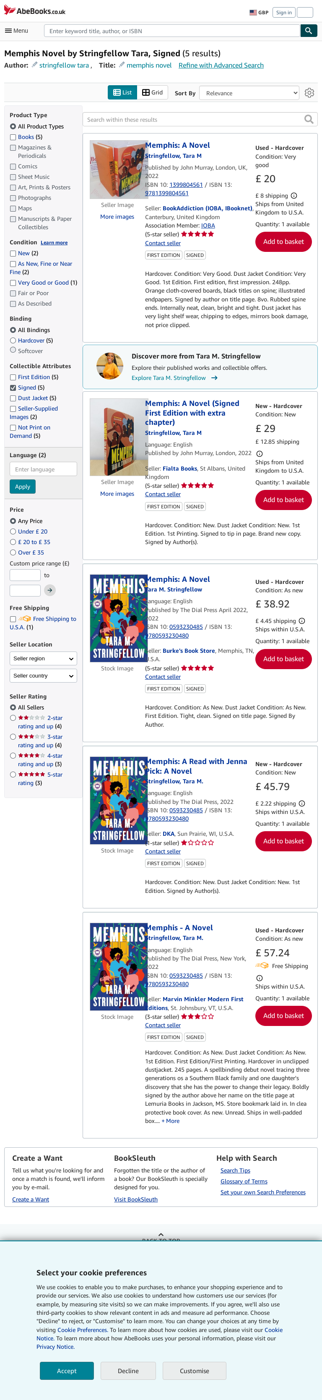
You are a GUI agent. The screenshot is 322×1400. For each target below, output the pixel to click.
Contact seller (163, 242)
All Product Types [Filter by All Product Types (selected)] (37, 126)
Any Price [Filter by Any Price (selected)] (27, 520)
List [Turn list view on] (122, 93)
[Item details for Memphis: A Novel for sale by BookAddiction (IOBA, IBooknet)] (117, 169)
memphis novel (149, 65)
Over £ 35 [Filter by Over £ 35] (28, 552)
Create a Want (30, 1199)
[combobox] (172, 30)
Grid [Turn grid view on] (152, 93)
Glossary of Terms (244, 1181)
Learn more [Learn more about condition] (54, 242)
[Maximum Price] (25, 591)
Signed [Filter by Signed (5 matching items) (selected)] (27, 387)
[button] (309, 119)
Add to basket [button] (283, 241)
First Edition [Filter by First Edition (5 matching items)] (34, 376)
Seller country (30, 676)
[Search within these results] (200, 119)
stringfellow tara (64, 65)
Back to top (161, 1240)
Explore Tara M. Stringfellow (176, 378)
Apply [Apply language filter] (22, 486)
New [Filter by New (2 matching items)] (24, 252)
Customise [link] (194, 1370)
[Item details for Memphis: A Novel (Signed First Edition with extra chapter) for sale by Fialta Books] (117, 437)
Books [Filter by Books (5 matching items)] (26, 136)
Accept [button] (67, 1370)
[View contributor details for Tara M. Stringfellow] (173, 155)
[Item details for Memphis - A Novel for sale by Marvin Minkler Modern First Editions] (117, 967)
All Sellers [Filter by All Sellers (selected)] (32, 707)
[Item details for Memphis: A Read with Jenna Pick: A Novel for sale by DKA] (117, 800)
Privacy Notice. (55, 1346)
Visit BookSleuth (136, 1199)
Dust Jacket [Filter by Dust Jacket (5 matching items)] (33, 397)
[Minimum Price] (25, 575)
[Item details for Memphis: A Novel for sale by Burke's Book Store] (117, 618)
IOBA (208, 225)
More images (117, 216)
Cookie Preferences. (82, 1329)
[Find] (309, 30)
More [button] (172, 1120)
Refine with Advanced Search (221, 65)
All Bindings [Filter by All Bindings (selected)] (31, 329)
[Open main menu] (18, 30)
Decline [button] (128, 1370)
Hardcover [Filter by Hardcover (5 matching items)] (31, 340)
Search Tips (235, 1170)
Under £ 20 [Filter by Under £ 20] (29, 531)
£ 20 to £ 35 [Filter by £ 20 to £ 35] (31, 541)
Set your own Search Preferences (263, 1192)
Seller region (29, 658)
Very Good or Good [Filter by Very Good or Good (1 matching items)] (43, 282)
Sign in (284, 12)
